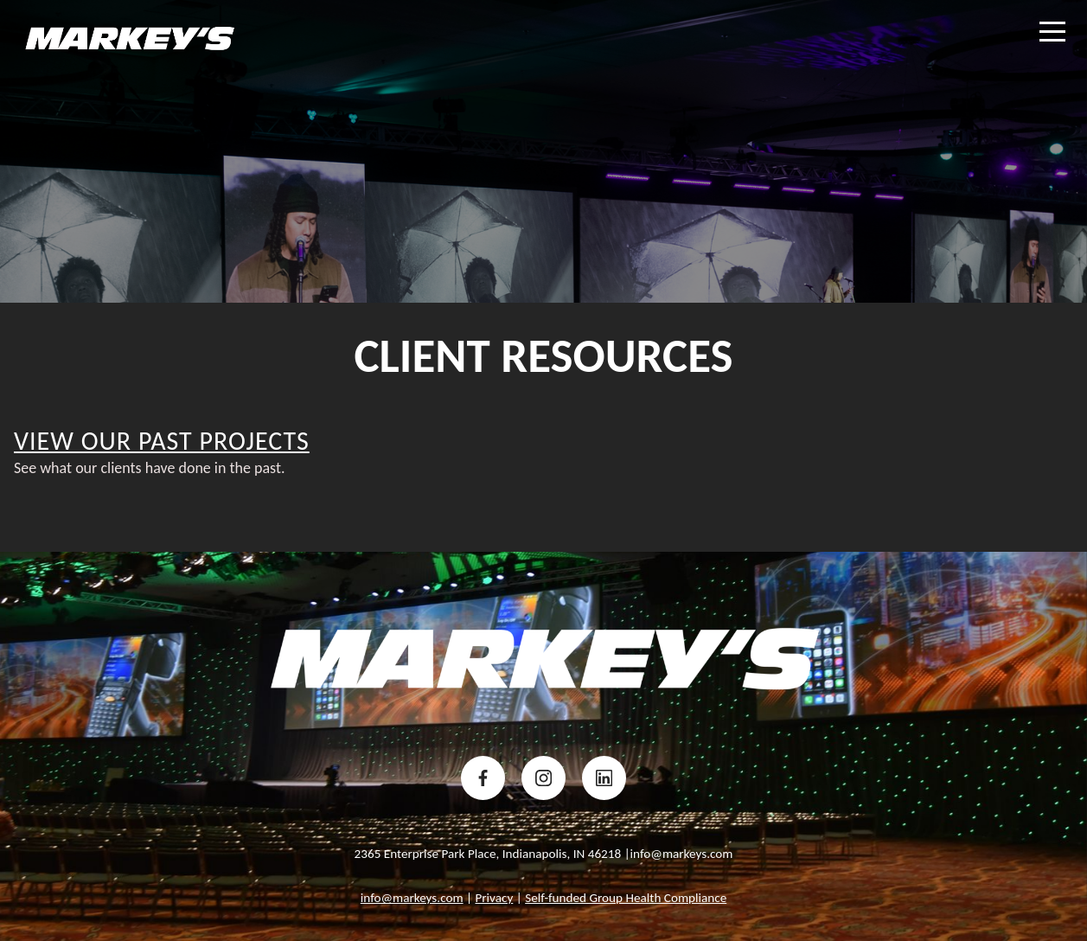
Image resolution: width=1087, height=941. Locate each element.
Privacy (494, 898)
